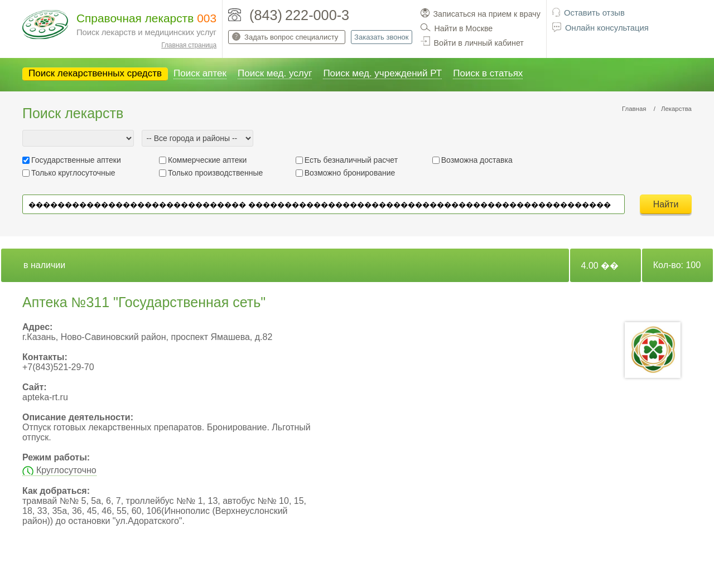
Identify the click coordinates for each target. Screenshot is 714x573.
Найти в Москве (464, 28)
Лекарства (676, 108)
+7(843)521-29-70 (58, 367)
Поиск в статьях (488, 73)
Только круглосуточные (73, 172)
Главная (634, 108)
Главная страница (188, 45)
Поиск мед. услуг (275, 73)
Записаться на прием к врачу (487, 13)
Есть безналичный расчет (351, 160)
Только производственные (215, 172)
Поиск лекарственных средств (95, 73)
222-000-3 (317, 15)
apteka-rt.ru (45, 397)
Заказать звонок (381, 37)
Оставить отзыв (594, 12)
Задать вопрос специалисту (291, 37)
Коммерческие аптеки (207, 160)
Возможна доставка (477, 160)
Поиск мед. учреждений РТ (382, 73)
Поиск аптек (199, 73)
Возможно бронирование (350, 172)
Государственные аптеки (76, 160)
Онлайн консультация (607, 27)
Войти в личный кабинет (479, 42)
